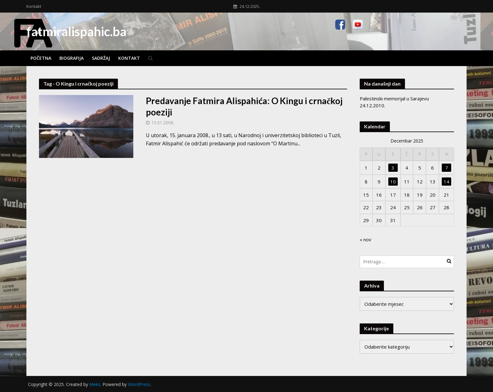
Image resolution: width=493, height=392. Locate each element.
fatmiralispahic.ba (76, 31)
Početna (40, 58)
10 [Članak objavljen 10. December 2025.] (393, 181)
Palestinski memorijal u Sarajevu (394, 98)
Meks (94, 384)
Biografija (71, 58)
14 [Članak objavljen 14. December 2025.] (446, 181)
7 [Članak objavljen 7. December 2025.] (446, 168)
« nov (365, 239)
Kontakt (33, 6)
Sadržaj (101, 58)
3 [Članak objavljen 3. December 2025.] (392, 168)
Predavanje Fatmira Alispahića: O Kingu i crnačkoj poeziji (244, 106)
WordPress (139, 384)
